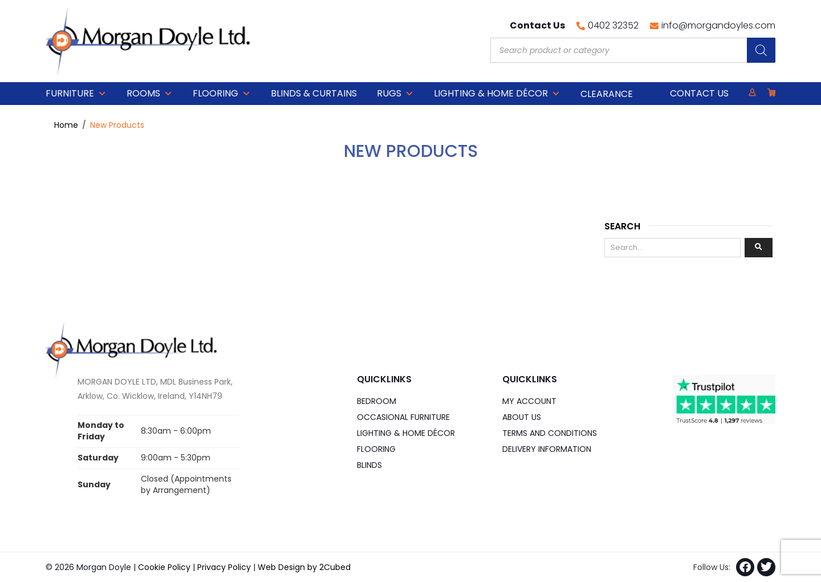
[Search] (761, 50)
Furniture (76, 93)
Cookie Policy (164, 567)
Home (66, 125)
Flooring (222, 93)
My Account (529, 401)
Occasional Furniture (403, 417)
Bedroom (376, 401)
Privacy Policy (224, 567)
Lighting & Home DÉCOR (497, 93)
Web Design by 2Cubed (304, 567)
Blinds (369, 465)
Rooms (150, 93)
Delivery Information (546, 449)
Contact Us (699, 93)
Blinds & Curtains (314, 93)
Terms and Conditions (549, 433)
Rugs (395, 93)
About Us (521, 417)
